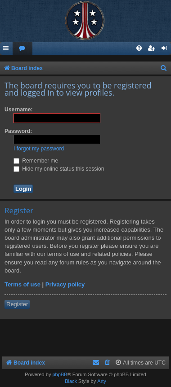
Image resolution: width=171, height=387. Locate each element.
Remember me (36, 161)
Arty (101, 381)
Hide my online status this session (59, 169)
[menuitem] (22, 49)
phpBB (59, 374)
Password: (18, 131)
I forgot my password (39, 148)
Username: (18, 109)
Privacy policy (65, 284)
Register (17, 304)
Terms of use (22, 284)
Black (71, 381)
